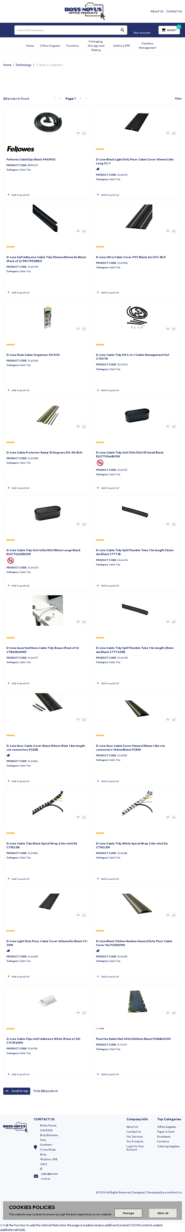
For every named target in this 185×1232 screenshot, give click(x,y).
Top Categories (169, 1119)
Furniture (72, 46)
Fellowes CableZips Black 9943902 (31, 159)
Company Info (137, 1119)
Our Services (134, 1136)
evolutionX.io (173, 1192)
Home (30, 46)
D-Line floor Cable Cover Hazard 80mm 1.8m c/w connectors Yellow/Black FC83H (130, 747)
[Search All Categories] (70, 30)
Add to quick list (18, 194)
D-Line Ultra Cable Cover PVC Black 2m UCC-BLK (131, 257)
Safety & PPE (121, 46)
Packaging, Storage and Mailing (96, 46)
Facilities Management (147, 46)
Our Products (134, 1141)
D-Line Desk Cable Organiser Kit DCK (33, 355)
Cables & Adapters (49, 65)
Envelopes (164, 1136)
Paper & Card (165, 1131)
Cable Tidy (25, 169)
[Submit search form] (122, 29)
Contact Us (174, 11)
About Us (157, 11)
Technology (23, 65)
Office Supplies (50, 46)
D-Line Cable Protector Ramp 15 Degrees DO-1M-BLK (44, 452)
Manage (128, 1213)
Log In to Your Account (135, 1147)
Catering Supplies (168, 1146)
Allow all (162, 1213)
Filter (178, 98)
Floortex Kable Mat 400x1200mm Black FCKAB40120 (133, 1039)
